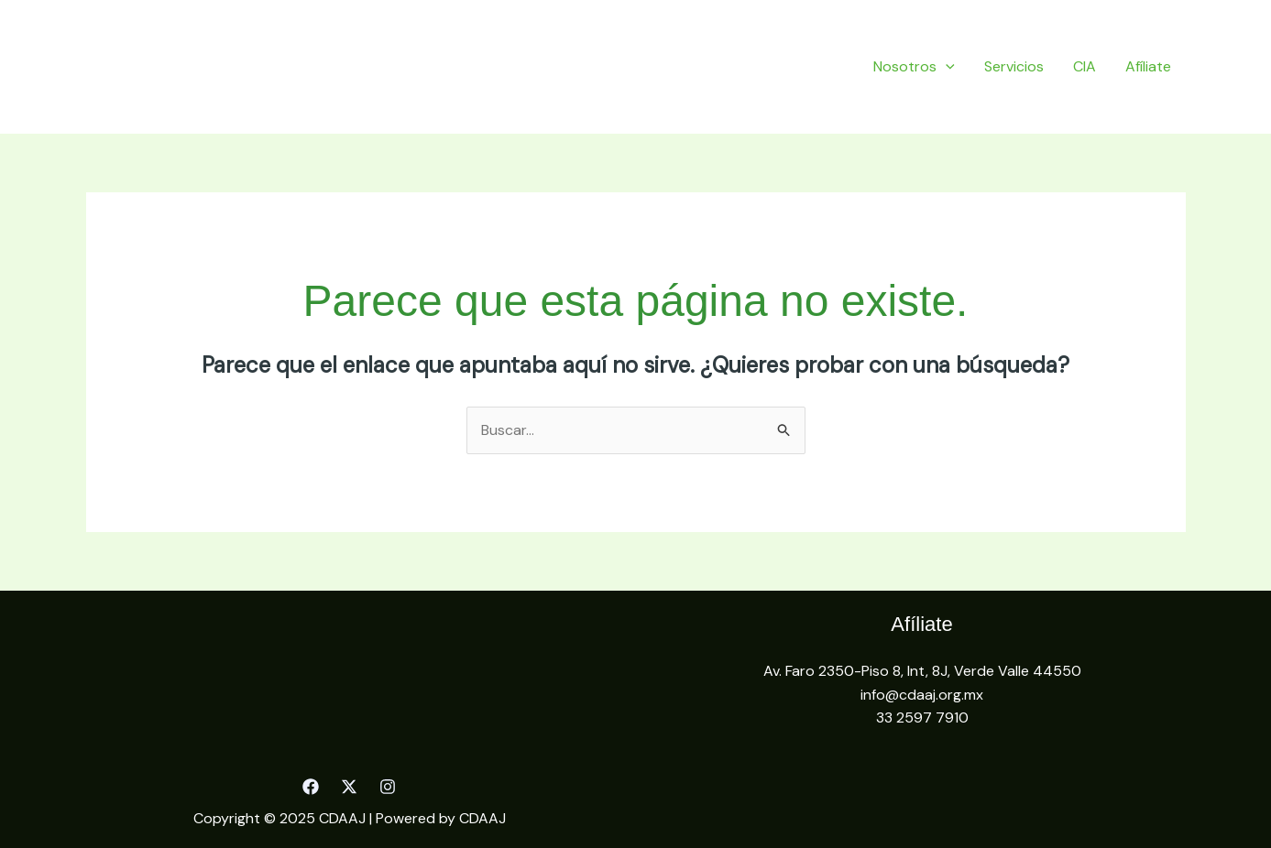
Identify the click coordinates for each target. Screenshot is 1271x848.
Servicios (1014, 66)
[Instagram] (387, 786)
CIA (1084, 66)
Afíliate (1148, 66)
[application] (946, 66)
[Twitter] (349, 786)
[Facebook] (310, 786)
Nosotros (914, 66)
